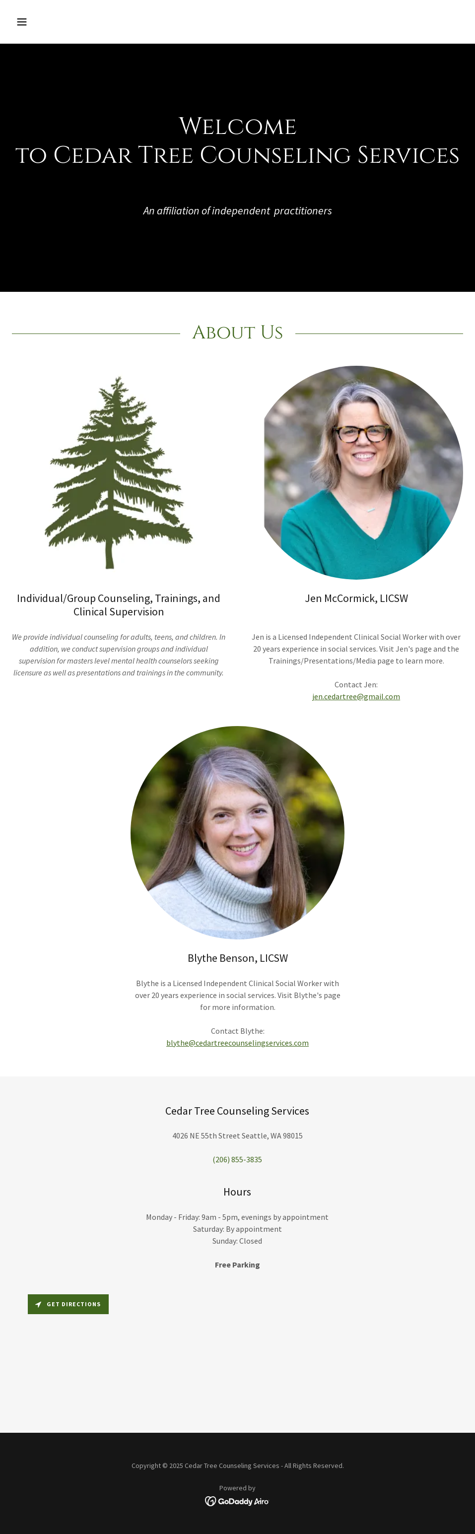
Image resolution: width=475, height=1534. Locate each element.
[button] (64, 22)
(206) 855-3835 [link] (237, 1159)
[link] (237, 1500)
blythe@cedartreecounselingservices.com (237, 1043)
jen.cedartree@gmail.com (356, 696)
